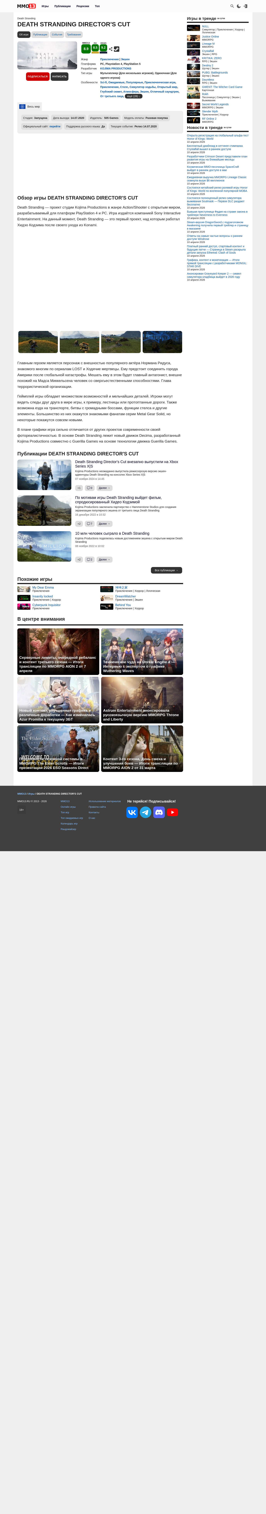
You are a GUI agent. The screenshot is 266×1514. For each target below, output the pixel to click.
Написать (59, 76)
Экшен (125, 59)
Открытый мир (167, 87)
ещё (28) (132, 96)
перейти (55, 126)
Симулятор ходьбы (143, 87)
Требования (74, 34)
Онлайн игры (68, 806)
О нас (92, 818)
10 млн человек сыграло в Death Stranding (112, 533)
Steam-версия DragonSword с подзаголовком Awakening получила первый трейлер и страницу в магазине (217, 225)
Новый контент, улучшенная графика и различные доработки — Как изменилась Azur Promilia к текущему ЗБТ (57, 714)
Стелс (124, 87)
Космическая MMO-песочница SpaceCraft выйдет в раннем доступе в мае (213, 168)
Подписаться (38, 76)
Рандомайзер (68, 829)
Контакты (94, 812)
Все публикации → (166, 570)
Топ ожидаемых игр (72, 818)
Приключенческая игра (160, 82)
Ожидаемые (116, 82)
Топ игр (65, 812)
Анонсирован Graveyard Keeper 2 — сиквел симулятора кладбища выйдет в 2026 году (214, 275)
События (57, 34)
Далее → (104, 487)
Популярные (134, 82)
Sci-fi (103, 82)
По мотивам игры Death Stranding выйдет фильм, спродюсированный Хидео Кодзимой (118, 499)
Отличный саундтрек (164, 91)
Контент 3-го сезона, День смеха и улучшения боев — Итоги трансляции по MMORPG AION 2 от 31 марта (140, 763)
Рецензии (83, 6)
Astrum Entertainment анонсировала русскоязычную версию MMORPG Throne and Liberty (141, 714)
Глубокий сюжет (111, 91)
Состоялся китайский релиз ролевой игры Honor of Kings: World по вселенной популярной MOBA (217, 189)
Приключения (109, 59)
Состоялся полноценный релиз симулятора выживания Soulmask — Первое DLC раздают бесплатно (215, 201)
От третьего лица (111, 96)
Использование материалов (105, 801)
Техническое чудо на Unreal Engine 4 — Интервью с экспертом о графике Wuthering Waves (139, 666)
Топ (97, 6)
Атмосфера (131, 91)
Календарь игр (69, 823)
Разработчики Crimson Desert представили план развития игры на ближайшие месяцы (217, 158)
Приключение (109, 87)
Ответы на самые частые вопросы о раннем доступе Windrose (214, 237)
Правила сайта (97, 806)
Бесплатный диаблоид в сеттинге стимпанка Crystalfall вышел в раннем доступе (215, 147)
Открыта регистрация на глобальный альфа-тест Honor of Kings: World (217, 137)
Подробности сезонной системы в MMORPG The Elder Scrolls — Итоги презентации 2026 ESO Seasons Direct (53, 763)
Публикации (62, 6)
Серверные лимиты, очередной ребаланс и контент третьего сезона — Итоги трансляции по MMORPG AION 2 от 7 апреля (57, 664)
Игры (45, 6)
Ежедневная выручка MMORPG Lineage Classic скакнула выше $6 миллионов (217, 179)
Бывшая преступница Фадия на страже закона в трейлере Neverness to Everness (217, 213)
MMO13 (65, 801)
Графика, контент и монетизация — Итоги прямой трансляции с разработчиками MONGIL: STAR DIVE (217, 263)
